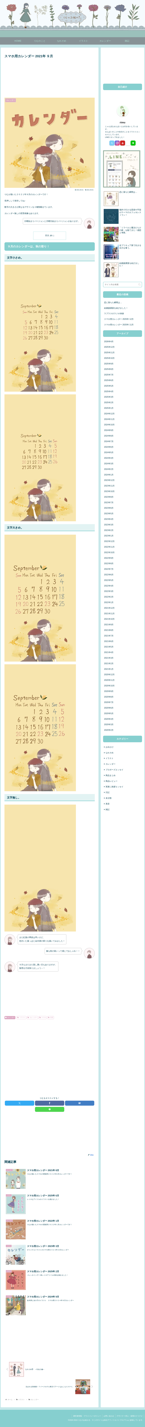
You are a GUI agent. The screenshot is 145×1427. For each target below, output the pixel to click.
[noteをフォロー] (127, 143)
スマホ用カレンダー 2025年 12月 (119, 319)
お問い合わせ (109, 1416)
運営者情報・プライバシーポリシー (87, 1416)
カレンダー (10, 1017)
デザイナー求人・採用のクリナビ (130, 1416)
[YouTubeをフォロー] (122, 143)
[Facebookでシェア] (49, 1103)
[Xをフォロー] (111, 143)
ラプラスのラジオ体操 (114, 313)
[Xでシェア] (19, 1103)
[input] (122, 284)
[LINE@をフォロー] (133, 143)
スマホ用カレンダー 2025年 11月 (119, 325)
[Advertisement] (49, 77)
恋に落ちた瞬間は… (113, 302)
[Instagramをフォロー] (117, 143)
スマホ (42, 1017)
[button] (139, 284)
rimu (122, 122)
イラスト (21, 1017)
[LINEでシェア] (49, 1109)
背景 (50, 1017)
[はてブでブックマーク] (79, 1103)
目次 (47, 235)
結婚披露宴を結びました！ (116, 308)
